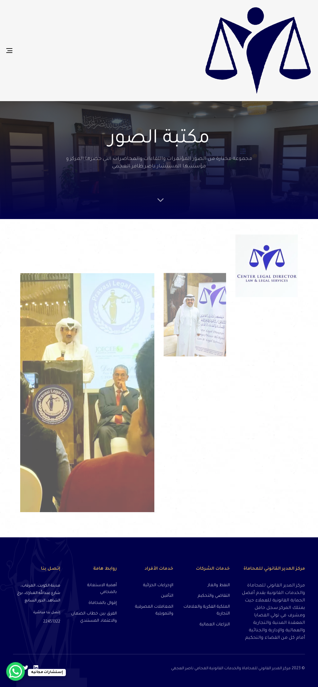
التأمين (167, 596)
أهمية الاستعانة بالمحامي (102, 589)
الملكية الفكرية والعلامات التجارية (207, 610)
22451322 (51, 622)
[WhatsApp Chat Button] (15, 671)
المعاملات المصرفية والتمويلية (154, 610)
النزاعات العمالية (215, 624)
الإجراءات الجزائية (158, 585)
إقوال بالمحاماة (103, 603)
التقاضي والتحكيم (214, 596)
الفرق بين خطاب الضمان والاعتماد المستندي (94, 617)
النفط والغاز (219, 585)
